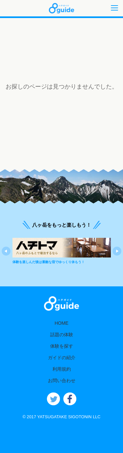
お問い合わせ (61, 380)
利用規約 (61, 369)
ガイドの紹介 (61, 357)
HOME (61, 323)
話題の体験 (61, 334)
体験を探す (61, 346)
